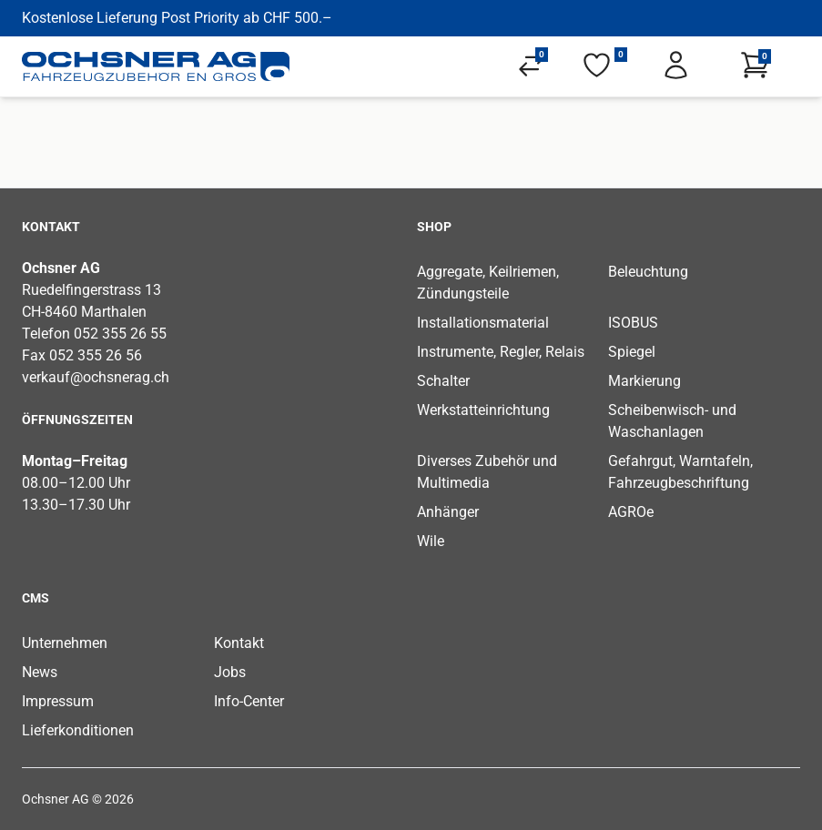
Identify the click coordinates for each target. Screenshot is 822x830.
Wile (430, 541)
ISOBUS (633, 322)
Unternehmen (64, 643)
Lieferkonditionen (78, 730)
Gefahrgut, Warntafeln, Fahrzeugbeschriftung (680, 471)
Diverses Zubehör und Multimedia (487, 471)
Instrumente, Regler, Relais (500, 351)
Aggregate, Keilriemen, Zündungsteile (488, 282)
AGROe (631, 512)
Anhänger (448, 512)
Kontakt (239, 643)
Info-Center (249, 701)
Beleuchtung (648, 271)
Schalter (443, 381)
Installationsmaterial (483, 322)
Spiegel (631, 351)
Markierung (644, 381)
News (39, 672)
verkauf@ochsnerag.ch (95, 377)
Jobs (230, 672)
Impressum (58, 701)
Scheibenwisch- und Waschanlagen (672, 420)
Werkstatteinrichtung (483, 410)
